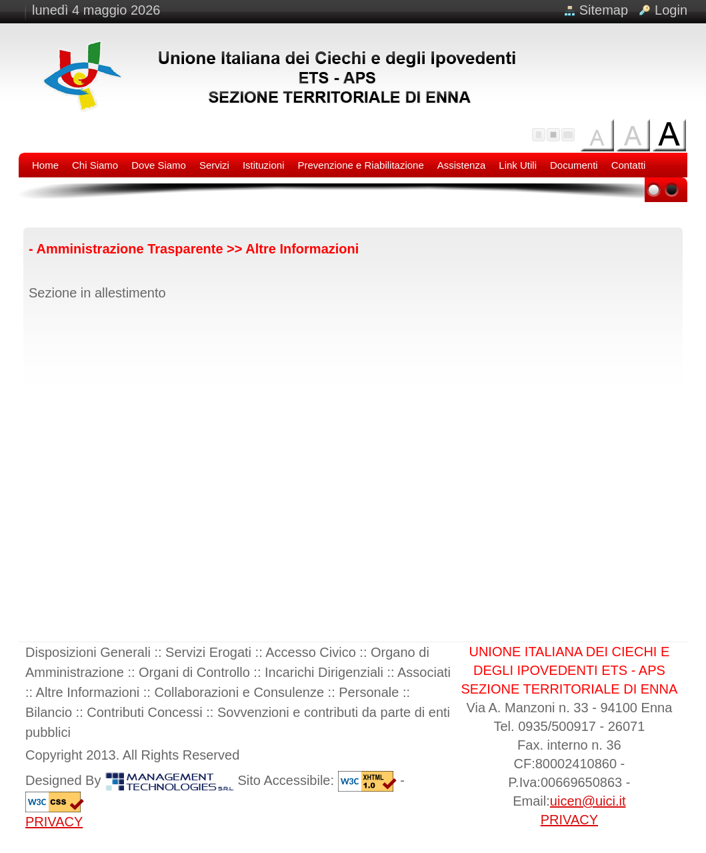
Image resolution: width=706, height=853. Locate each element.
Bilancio (48, 712)
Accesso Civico (310, 652)
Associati (424, 672)
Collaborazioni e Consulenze (239, 692)
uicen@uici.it (588, 801)
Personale (369, 692)
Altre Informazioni (88, 692)
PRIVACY (54, 821)
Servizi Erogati (208, 652)
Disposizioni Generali (88, 652)
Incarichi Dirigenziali (324, 672)
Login (671, 10)
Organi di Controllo (194, 672)
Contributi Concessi (144, 712)
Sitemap (603, 10)
